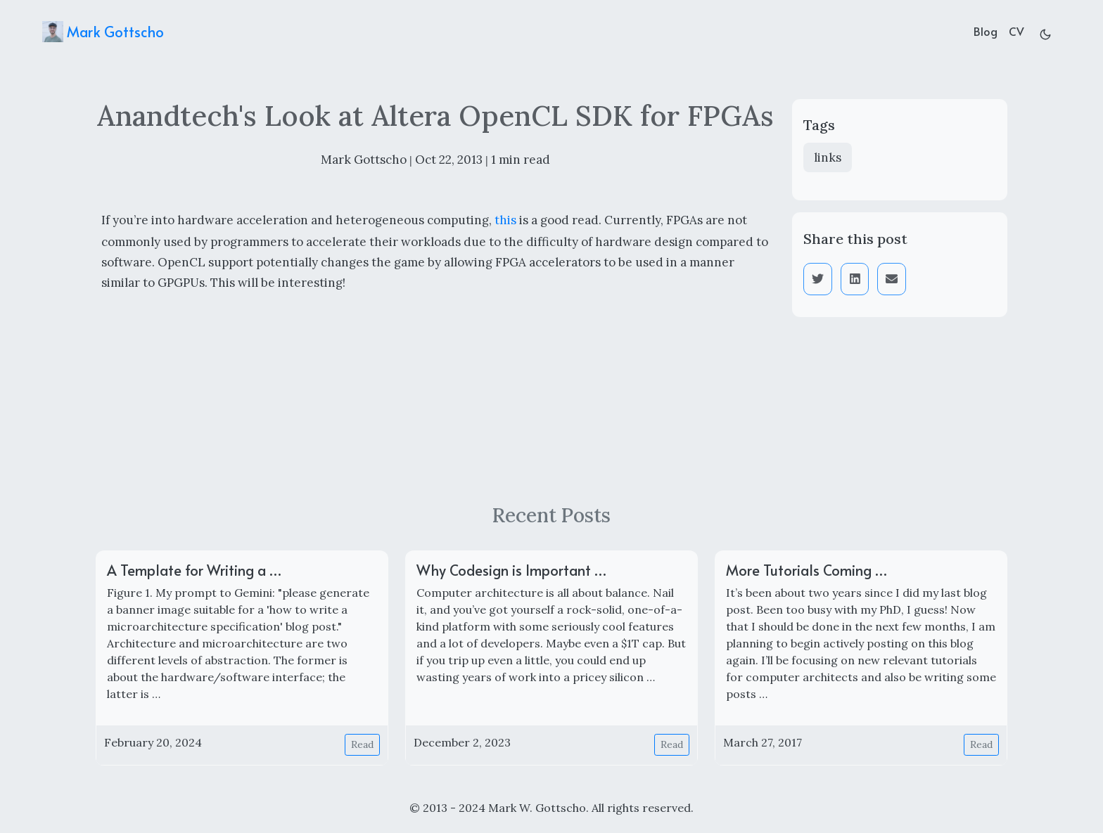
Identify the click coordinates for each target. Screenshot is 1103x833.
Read (362, 744)
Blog (985, 31)
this (505, 220)
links (827, 157)
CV (1016, 31)
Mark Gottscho (103, 31)
